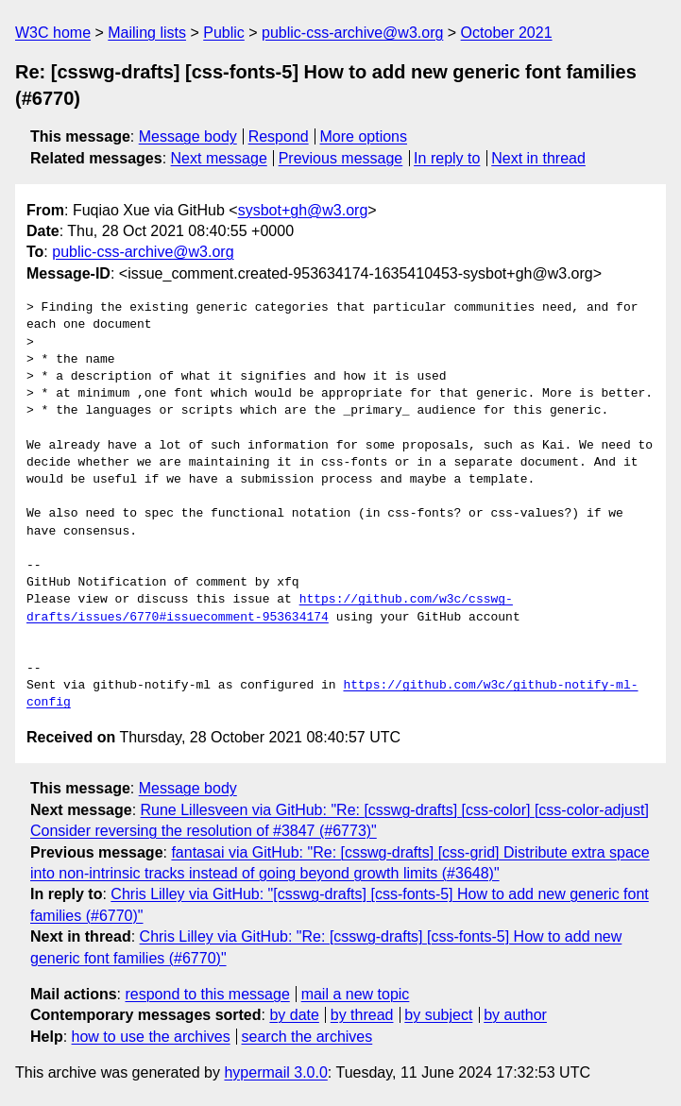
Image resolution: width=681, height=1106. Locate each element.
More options (364, 136)
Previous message (341, 158)
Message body (188, 136)
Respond (278, 136)
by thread (362, 1015)
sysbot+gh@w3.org (303, 210)
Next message (219, 158)
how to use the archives (151, 1037)
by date (293, 1015)
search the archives (307, 1037)
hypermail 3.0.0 (275, 1072)
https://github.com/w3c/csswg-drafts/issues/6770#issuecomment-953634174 (269, 608)
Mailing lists (147, 33)
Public (224, 33)
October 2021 (507, 33)
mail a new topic (355, 994)
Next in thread (538, 158)
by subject (438, 1015)
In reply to (447, 158)
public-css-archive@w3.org (352, 33)
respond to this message (207, 994)
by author (515, 1015)
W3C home (53, 33)
